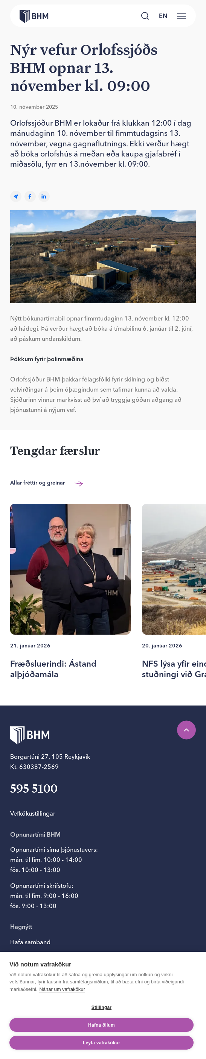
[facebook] (30, 196)
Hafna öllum (101, 1025)
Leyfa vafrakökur (101, 1042)
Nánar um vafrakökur (62, 989)
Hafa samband (30, 942)
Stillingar (101, 1007)
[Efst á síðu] (186, 729)
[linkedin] (44, 196)
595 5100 (34, 790)
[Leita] (145, 16)
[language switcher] (163, 15)
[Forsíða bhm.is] (29, 16)
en (163, 16)
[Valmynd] (181, 15)
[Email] (15, 196)
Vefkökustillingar (32, 813)
